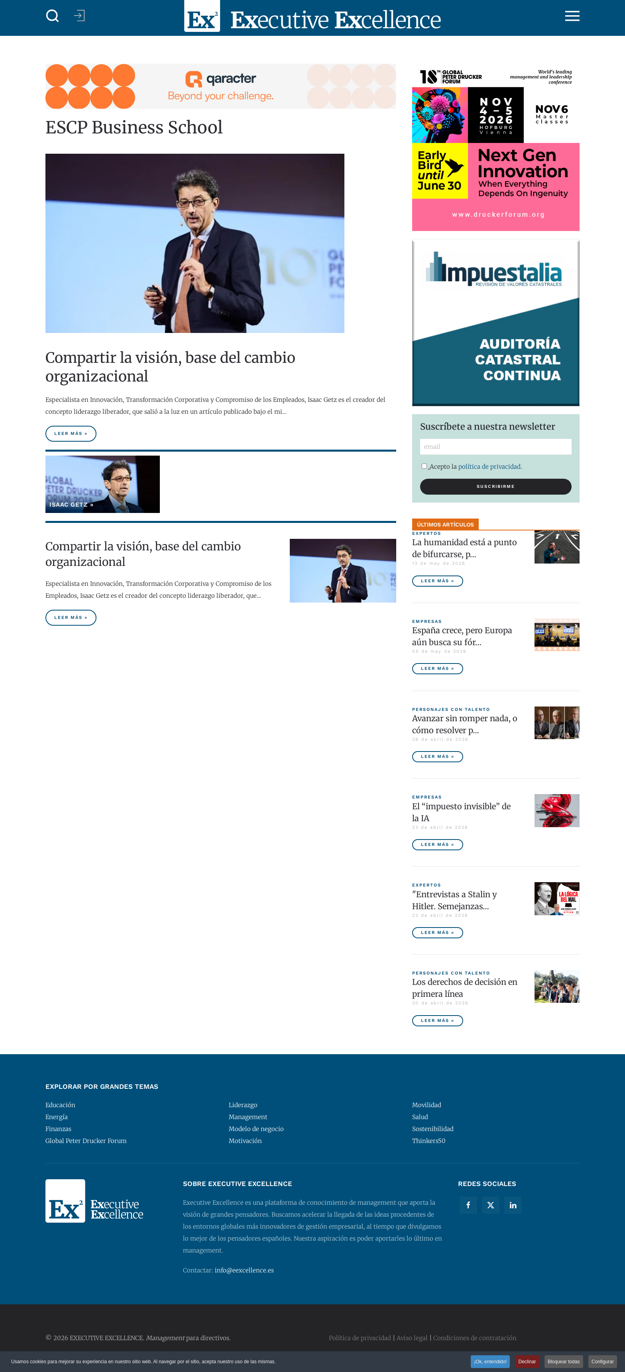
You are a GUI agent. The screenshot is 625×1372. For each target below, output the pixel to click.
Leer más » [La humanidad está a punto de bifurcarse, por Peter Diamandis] (437, 580)
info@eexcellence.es (244, 1270)
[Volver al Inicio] (312, 16)
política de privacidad (489, 466)
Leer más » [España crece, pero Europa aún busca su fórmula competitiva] (437, 668)
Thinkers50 (429, 1141)
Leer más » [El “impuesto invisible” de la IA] (437, 844)
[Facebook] (468, 1205)
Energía (56, 1117)
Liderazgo (243, 1105)
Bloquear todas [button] (564, 1362)
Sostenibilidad (433, 1129)
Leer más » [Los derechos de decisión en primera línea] (437, 1020)
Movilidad (426, 1105)
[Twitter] (490, 1205)
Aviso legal (412, 1338)
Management (248, 1117)
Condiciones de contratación (475, 1338)
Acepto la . (472, 466)
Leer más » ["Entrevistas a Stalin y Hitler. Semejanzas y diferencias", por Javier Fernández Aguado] (437, 932)
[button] (52, 16)
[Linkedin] (513, 1205)
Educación (60, 1105)
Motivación (245, 1141)
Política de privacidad (360, 1338)
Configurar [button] (603, 1362)
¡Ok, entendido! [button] (490, 1362)
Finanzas (58, 1129)
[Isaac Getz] (102, 484)
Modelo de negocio (256, 1129)
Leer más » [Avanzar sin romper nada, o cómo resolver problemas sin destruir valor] (437, 756)
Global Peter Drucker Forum (86, 1141)
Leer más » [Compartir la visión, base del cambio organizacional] (71, 433)
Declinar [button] (527, 1362)
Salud (420, 1117)
